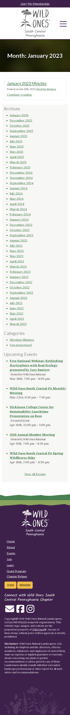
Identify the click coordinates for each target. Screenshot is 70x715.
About (11, 547)
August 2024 (18, 188)
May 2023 (16, 256)
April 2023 (17, 261)
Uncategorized (21, 345)
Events (11, 553)
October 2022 (19, 287)
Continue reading (19, 95)
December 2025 (21, 120)
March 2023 (18, 266)
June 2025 (17, 146)
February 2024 (20, 214)
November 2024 (21, 178)
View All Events (35, 474)
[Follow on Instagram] (30, 611)
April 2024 (17, 204)
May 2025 (16, 152)
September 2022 (21, 292)
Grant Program (16, 571)
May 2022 (16, 313)
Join (23, 3)
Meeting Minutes (46, 89)
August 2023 (18, 240)
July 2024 (16, 193)
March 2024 (18, 209)
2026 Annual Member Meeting (32, 434)
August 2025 (18, 136)
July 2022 (16, 303)
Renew (25, 585)
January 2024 (19, 219)
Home (11, 541)
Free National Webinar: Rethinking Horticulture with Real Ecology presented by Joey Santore (36, 365)
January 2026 (19, 115)
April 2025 (17, 157)
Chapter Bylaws (17, 576)
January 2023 (19, 277)
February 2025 (20, 167)
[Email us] (9, 611)
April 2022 (17, 319)
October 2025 (19, 125)
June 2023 (17, 251)
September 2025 (21, 131)
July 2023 (16, 245)
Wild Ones (38, 629)
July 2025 (16, 141)
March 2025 (18, 162)
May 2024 (17, 199)
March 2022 (18, 324)
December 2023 (21, 225)
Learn (10, 565)
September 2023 (21, 235)
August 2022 (18, 298)
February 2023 (20, 272)
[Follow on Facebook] (20, 611)
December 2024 (21, 172)
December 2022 (21, 282)
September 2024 (21, 183)
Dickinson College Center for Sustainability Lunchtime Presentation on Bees (32, 411)
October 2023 (19, 230)
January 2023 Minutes (26, 83)
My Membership (38, 3)
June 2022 (17, 308)
